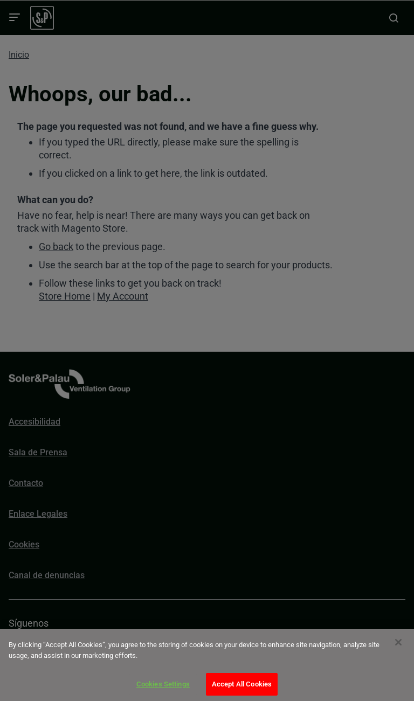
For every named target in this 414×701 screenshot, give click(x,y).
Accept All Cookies (242, 684)
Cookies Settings (163, 684)
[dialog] (207, 665)
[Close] (398, 642)
